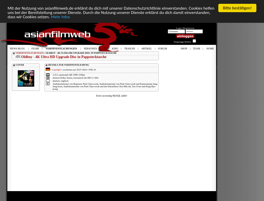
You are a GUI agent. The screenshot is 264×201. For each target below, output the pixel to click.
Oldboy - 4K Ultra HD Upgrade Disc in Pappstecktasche (63, 57)
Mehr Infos (60, 17)
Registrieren (188, 28)
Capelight (56, 69)
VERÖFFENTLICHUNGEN (29, 53)
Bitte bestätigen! (237, 8)
